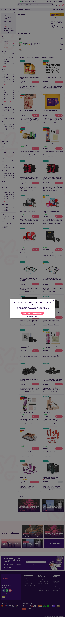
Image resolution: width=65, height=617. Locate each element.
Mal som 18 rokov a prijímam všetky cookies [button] (32, 313)
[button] (32, 316)
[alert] (32, 308)
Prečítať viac (33, 310)
